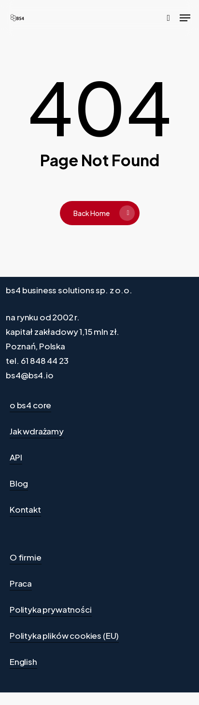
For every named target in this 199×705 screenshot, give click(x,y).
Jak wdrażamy (37, 431)
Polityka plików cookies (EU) (64, 635)
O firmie (26, 557)
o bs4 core (30, 405)
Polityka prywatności (51, 609)
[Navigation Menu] (185, 18)
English (23, 661)
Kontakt (25, 509)
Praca (21, 583)
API (16, 457)
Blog (19, 483)
